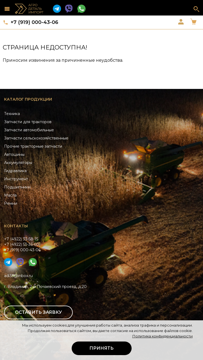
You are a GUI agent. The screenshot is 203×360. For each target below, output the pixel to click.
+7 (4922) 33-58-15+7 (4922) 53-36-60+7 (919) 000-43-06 (22, 244)
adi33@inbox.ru (18, 275)
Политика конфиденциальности (162, 336)
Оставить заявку (38, 312)
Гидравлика (15, 170)
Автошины (14, 154)
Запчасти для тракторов (27, 121)
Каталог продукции (28, 99)
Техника (12, 113)
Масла (10, 195)
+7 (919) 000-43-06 (34, 22)
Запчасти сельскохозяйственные (36, 138)
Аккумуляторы (18, 162)
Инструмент (16, 178)
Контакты (16, 226)
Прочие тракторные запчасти (33, 146)
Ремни (10, 203)
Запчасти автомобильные (29, 130)
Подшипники (17, 187)
